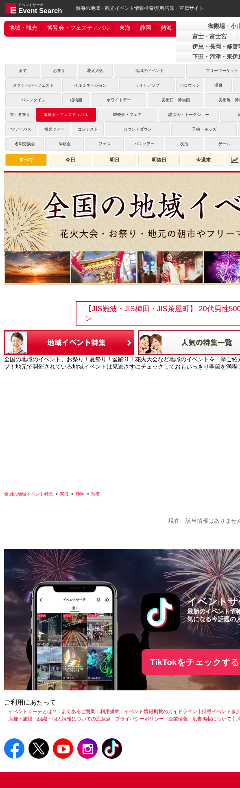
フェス (104, 144)
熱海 (166, 27)
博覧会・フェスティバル (78, 27)
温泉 (218, 85)
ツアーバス (21, 129)
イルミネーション (90, 85)
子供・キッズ (204, 129)
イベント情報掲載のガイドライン (160, 711)
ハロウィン (190, 85)
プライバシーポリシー (139, 719)
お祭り (59, 70)
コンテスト (88, 129)
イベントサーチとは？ (32, 711)
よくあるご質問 (78, 711)
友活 (184, 144)
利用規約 (110, 711)
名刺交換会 (25, 144)
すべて (26, 160)
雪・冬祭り (20, 114)
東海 (125, 27)
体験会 (65, 144)
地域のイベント (149, 70)
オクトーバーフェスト (33, 85)
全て (23, 70)
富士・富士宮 (209, 36)
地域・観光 (23, 27)
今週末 (203, 160)
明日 (115, 160)
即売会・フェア (127, 114)
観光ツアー (54, 129)
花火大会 (95, 70)
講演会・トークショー (188, 114)
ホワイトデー (119, 100)
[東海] (64, 493)
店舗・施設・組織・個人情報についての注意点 (59, 719)
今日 (70, 160)
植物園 (76, 100)
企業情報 (178, 719)
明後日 (159, 160)
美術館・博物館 (175, 100)
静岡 (145, 27)
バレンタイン (33, 100)
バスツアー (144, 144)
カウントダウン (137, 129)
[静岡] (80, 493)
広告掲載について (211, 719)
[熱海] (95, 493)
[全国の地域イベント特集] (28, 493)
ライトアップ (147, 85)
